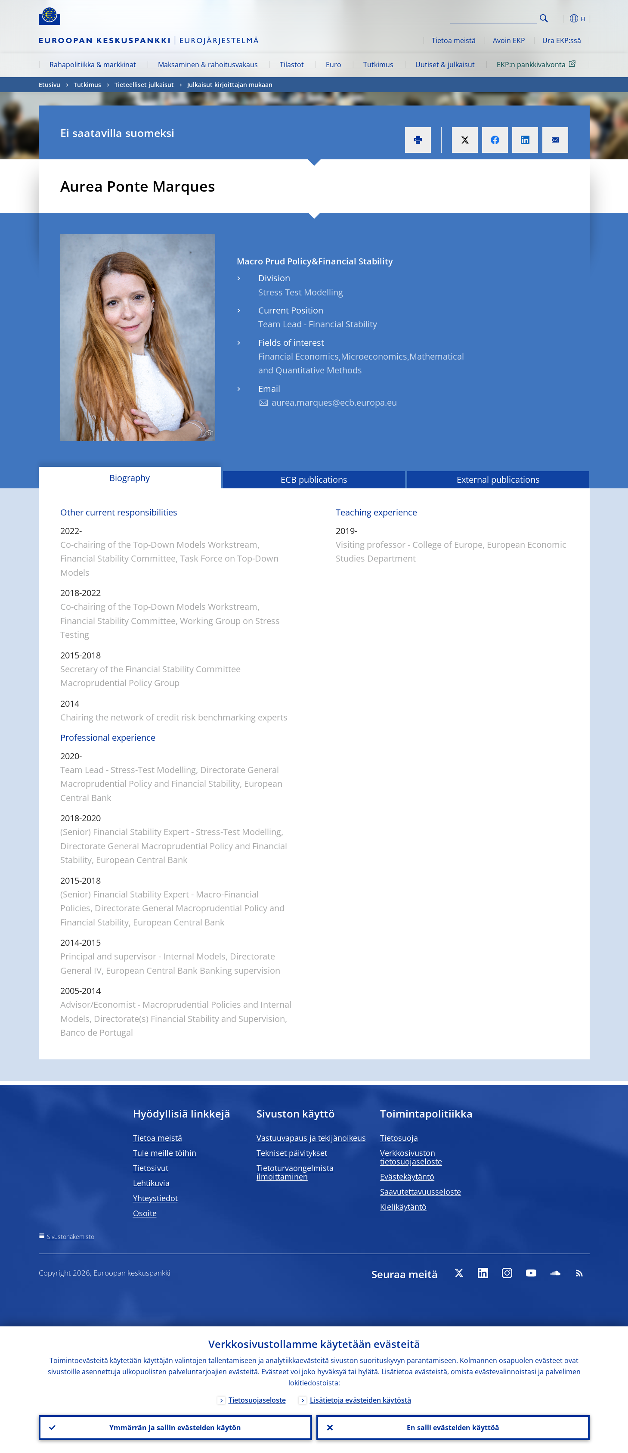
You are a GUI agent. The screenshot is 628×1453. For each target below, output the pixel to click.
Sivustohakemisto (70, 1237)
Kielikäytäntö (403, 1207)
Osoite (145, 1213)
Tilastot (292, 64)
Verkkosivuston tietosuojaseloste (411, 1157)
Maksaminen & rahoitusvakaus (208, 64)
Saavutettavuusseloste (420, 1191)
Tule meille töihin (164, 1153)
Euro (333, 64)
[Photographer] (208, 434)
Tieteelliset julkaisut (144, 85)
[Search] (494, 17)
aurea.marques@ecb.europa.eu (334, 402)
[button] (559, 18)
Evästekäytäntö (407, 1176)
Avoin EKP (509, 40)
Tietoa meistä (454, 40)
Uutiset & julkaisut (445, 64)
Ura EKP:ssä (561, 40)
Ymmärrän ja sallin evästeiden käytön (175, 1427)
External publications (498, 479)
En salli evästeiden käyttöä (453, 1427)
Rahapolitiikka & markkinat (92, 64)
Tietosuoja (399, 1138)
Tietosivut (150, 1168)
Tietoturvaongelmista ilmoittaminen (295, 1172)
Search (544, 18)
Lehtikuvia (151, 1183)
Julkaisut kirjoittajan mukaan (229, 85)
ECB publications (314, 479)
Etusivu (49, 85)
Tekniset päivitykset (292, 1153)
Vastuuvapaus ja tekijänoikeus (311, 1138)
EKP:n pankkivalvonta (538, 64)
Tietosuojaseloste (257, 1400)
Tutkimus (378, 64)
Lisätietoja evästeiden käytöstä (360, 1400)
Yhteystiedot (155, 1198)
